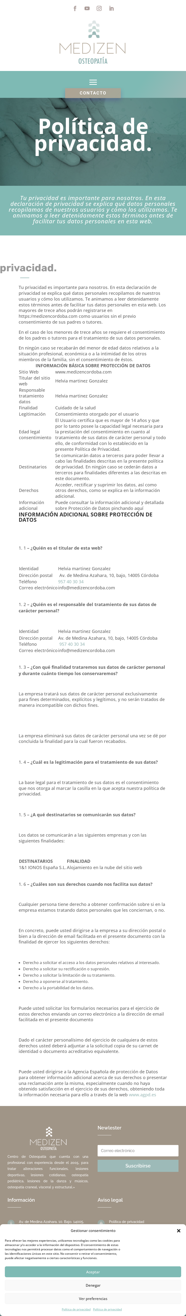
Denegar (93, 1285)
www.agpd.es (142, 1095)
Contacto (93, 92)
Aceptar (93, 1271)
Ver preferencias (93, 1298)
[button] (178, 1230)
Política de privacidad (76, 1309)
